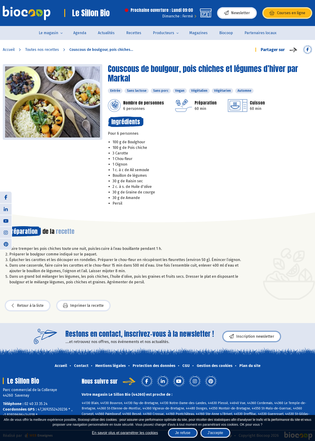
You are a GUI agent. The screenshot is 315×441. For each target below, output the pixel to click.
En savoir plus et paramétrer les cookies (125, 433)
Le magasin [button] (48, 33)
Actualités (106, 33)
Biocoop (226, 33)
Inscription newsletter (251, 336)
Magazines (198, 33)
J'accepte (215, 433)
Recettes (133, 33)
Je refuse (182, 433)
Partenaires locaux (260, 33)
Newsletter (237, 13)
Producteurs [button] (163, 33)
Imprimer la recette (83, 305)
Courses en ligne (287, 13)
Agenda (79, 33)
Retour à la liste (28, 305)
